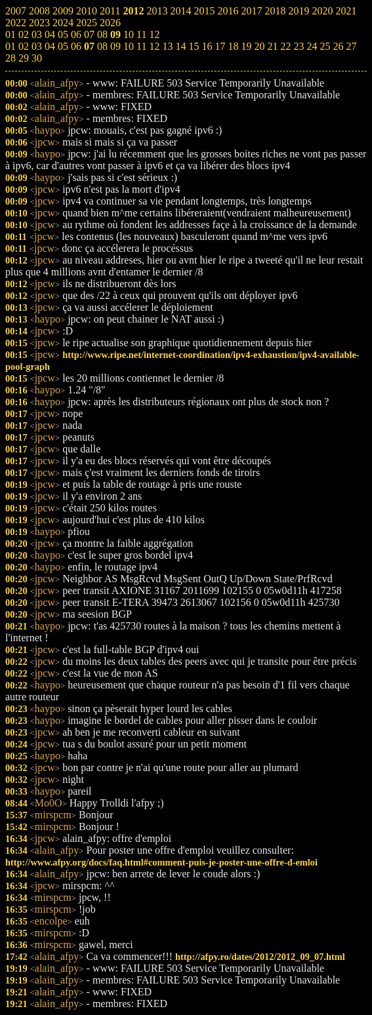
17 (220, 46)
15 (193, 46)
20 (259, 46)
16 (206, 46)
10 (128, 46)
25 (325, 46)
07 (89, 46)
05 (63, 46)
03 (36, 46)
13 (167, 46)
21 (272, 46)
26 (338, 46)
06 (76, 46)
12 (154, 46)
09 (115, 46)
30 (36, 58)
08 (102, 46)
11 (141, 46)
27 (351, 46)
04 (50, 46)
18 (233, 46)
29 (23, 58)
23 (298, 46)
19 (246, 46)
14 (180, 46)
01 (10, 46)
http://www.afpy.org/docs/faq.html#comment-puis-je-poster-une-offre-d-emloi (161, 862)
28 (10, 58)
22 (285, 46)
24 (311, 46)
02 (23, 46)
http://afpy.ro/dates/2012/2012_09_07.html (260, 956)
